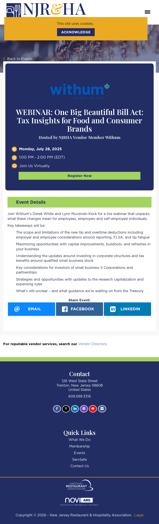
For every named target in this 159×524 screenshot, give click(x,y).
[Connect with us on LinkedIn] (75, 408)
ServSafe (79, 459)
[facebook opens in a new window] (79, 309)
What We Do (79, 440)
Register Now (80, 176)
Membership (79, 446)
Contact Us (79, 466)
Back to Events (17, 59)
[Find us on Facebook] (57, 408)
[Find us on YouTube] (93, 408)
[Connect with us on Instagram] (84, 408)
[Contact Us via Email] (102, 408)
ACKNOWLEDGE (76, 32)
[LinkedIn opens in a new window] (127, 309)
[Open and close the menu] (122, 12)
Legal (138, 515)
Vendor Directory (92, 344)
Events (79, 453)
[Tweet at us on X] (66, 408)
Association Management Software (79, 502)
